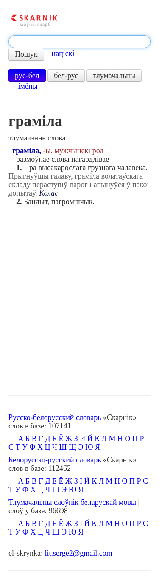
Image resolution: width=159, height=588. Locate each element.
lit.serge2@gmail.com (78, 553)
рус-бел (27, 75)
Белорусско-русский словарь (54, 460)
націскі (63, 53)
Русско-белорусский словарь (54, 417)
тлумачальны (114, 75)
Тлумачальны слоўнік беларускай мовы (72, 502)
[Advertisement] (79, 293)
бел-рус (66, 75)
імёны (28, 86)
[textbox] (79, 41)
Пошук (26, 54)
